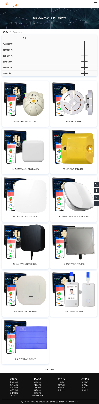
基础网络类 (7, 68)
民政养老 (37, 393)
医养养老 (37, 390)
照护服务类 (7, 56)
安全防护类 (7, 44)
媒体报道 (61, 385)
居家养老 (37, 387)
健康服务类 (7, 50)
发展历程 (85, 385)
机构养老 (37, 382)
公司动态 (61, 382)
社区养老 (37, 385)
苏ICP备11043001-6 (72, 402)
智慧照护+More (37, 395)
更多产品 (7, 73)
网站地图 (61, 402)
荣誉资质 (85, 390)
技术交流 (61, 390)
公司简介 (85, 382)
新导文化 (85, 387)
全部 (24, 38)
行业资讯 (61, 387)
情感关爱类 (7, 62)
